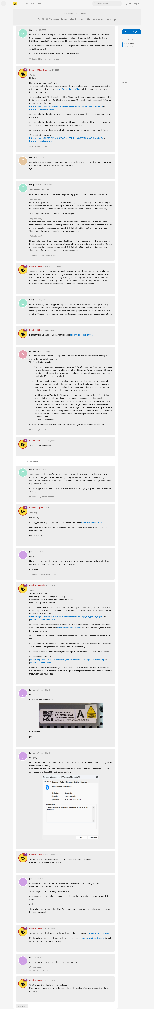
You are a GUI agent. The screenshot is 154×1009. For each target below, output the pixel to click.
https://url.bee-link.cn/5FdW (41, 109)
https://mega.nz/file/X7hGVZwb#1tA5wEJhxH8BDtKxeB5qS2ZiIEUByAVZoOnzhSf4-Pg (66, 138)
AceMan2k (37, 474)
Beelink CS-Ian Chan (41, 189)
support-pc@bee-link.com (92, 522)
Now (124, 82)
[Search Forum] (107, 3)
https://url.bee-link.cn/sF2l (81, 335)
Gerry (34, 75)
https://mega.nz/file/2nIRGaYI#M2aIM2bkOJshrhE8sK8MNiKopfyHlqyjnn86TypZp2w (66, 106)
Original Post (127, 39)
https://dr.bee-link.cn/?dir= (68, 89)
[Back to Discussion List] (3, 3)
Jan (33, 590)
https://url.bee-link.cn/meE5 (41, 141)
